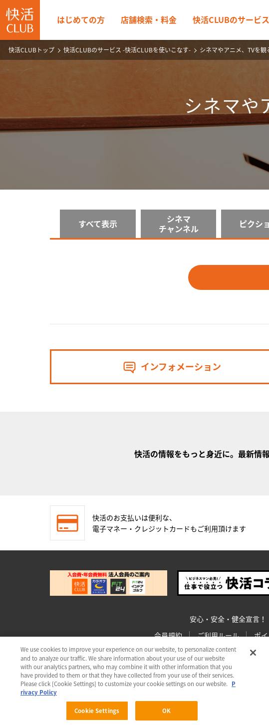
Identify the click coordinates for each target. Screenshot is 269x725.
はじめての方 (81, 19)
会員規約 (168, 635)
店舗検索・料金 (149, 19)
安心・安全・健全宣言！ (228, 619)
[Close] (253, 654)
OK (166, 712)
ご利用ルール (218, 635)
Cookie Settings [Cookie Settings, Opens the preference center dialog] (96, 712)
